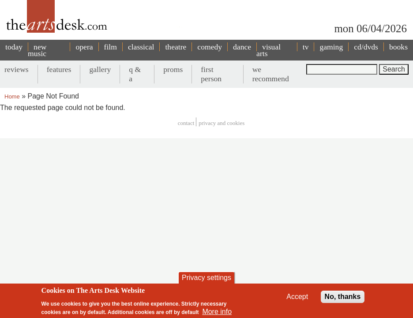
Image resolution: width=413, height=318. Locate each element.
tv (306, 46)
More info (217, 311)
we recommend (270, 74)
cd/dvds (366, 46)
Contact (186, 123)
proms (173, 69)
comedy (209, 46)
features (59, 69)
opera (84, 46)
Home (12, 96)
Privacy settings (206, 277)
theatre (175, 46)
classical (141, 46)
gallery (100, 69)
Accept (297, 296)
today (14, 46)
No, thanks (343, 296)
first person (211, 74)
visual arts (268, 50)
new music (37, 50)
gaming (331, 46)
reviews (16, 69)
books (398, 46)
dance (242, 46)
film (110, 46)
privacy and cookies (221, 123)
